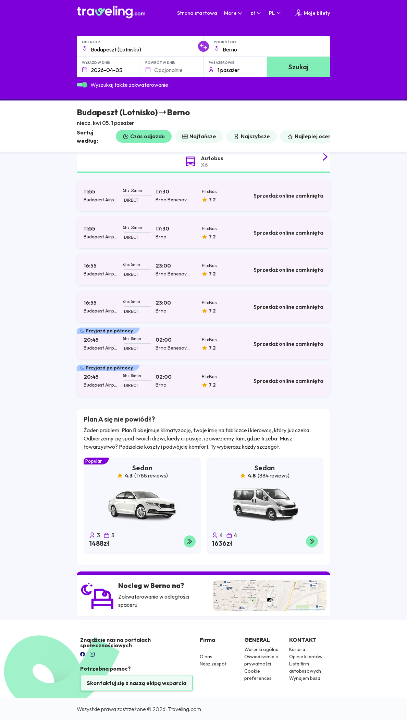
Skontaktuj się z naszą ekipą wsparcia (136, 683)
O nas (206, 656)
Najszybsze (251, 136)
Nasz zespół (213, 664)
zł (256, 13)
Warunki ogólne (261, 649)
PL (275, 13)
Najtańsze (199, 136)
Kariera (297, 649)
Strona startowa (197, 13)
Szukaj (298, 66)
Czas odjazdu (144, 136)
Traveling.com (184, 709)
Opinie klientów (306, 656)
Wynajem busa (304, 678)
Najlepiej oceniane (315, 136)
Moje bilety (312, 13)
